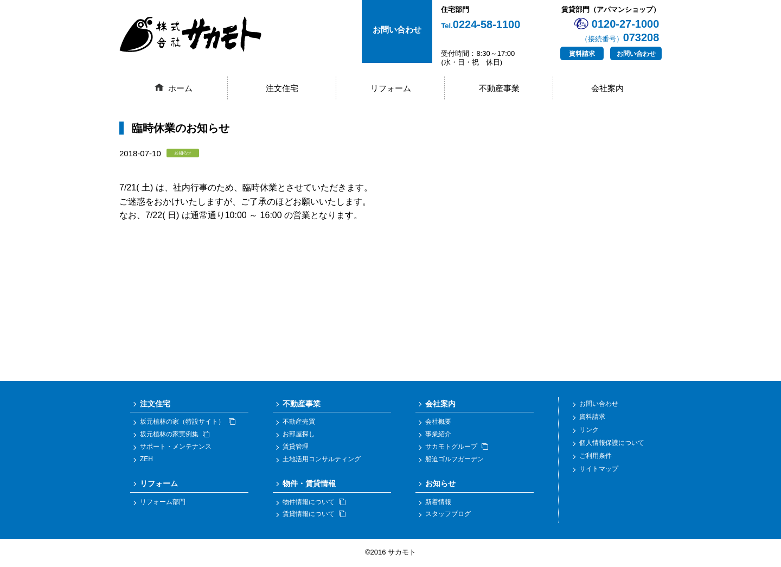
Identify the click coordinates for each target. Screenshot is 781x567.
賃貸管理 (296, 447)
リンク (589, 431)
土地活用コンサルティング (322, 460)
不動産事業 (499, 88)
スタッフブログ (448, 515)
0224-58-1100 (480, 24)
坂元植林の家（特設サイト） (187, 423)
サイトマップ (598, 470)
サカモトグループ (456, 447)
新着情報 (438, 503)
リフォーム (390, 88)
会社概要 (438, 423)
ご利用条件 (595, 457)
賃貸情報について (314, 515)
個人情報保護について (611, 444)
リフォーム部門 (162, 503)
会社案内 (607, 88)
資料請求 (582, 54)
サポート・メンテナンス (176, 447)
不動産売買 (299, 423)
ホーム (180, 88)
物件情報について (314, 503)
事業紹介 (438, 435)
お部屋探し (299, 435)
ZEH (146, 460)
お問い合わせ (636, 54)
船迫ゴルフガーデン (454, 460)
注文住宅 (282, 88)
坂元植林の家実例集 (174, 435)
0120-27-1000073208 (620, 30)
